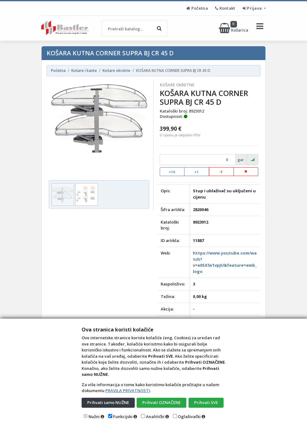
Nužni (94, 416)
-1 (221, 171)
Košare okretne (177, 85)
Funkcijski (123, 416)
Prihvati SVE (206, 402)
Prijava (253, 8)
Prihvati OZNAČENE (161, 402)
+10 (172, 171)
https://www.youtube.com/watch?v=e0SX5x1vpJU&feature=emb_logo (225, 262)
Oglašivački (189, 416)
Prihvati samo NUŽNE (108, 402)
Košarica (234, 28)
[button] (56, 129)
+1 (196, 171)
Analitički (155, 416)
